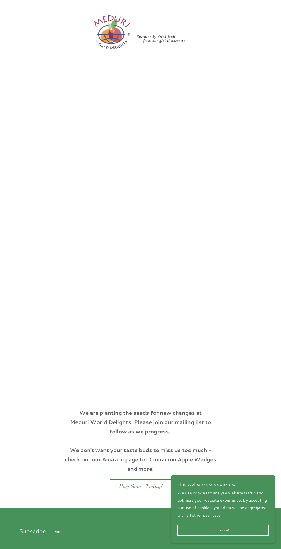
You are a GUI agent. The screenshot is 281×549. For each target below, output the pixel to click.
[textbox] (135, 531)
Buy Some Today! (140, 486)
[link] (140, 31)
